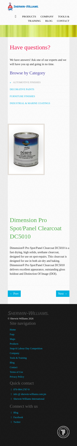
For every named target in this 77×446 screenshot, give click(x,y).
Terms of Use (16, 372)
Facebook (16, 417)
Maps (12, 339)
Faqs (12, 334)
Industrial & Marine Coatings (30, 103)
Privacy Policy (17, 376)
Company (47, 16)
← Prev (14, 293)
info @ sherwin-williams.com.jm (28, 394)
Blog (48, 20)
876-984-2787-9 (20, 389)
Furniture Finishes (22, 96)
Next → (62, 293)
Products (29, 16)
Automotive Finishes (27, 82)
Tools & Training (18, 357)
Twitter (15, 422)
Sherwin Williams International (27, 398)
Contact (63, 20)
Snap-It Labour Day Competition (26, 348)
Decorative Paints (22, 89)
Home (13, 329)
